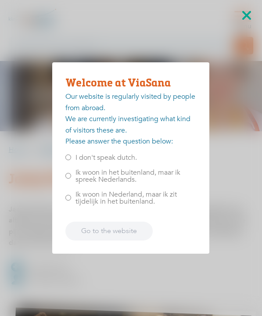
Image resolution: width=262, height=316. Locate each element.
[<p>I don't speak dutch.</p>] (68, 157)
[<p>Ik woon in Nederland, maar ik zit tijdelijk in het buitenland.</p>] (68, 198)
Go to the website (109, 231)
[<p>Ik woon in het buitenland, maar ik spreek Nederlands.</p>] (68, 176)
